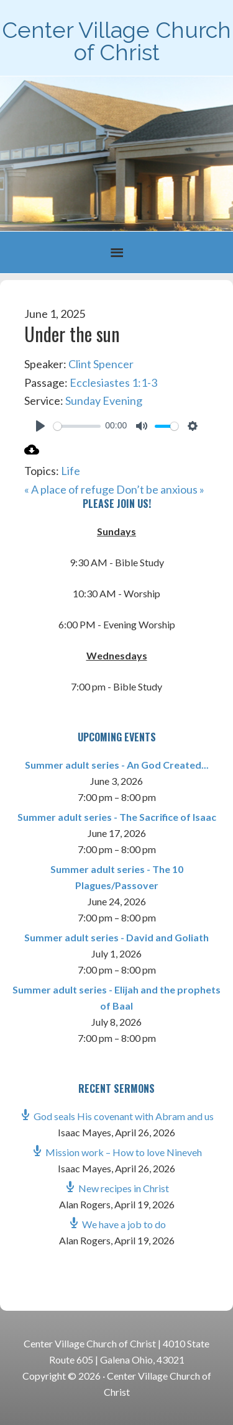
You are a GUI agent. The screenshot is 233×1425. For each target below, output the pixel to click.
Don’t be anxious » (160, 489)
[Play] (40, 426)
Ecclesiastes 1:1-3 (113, 382)
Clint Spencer (101, 364)
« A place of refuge (69, 489)
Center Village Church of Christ (116, 41)
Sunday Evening (103, 400)
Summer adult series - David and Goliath (116, 937)
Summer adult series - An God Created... (117, 765)
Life (70, 470)
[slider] (77, 426)
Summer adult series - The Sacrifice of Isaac (116, 817)
